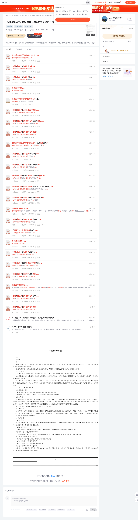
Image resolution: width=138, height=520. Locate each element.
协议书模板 (18, 26)
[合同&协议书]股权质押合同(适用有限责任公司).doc (34, 22)
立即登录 (72, 19)
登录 (87, 2)
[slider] (15, 510)
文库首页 (8, 16)
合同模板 (9, 26)
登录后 (52, 476)
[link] (8, 16)
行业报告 (24, 16)
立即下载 (67, 481)
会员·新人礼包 (100, 2)
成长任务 (118, 2)
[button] (94, 43)
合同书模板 (28, 26)
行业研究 (16, 16)
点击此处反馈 (107, 76)
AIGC (47, 30)
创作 (130, 2)
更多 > (131, 28)
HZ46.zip (105, 61)
